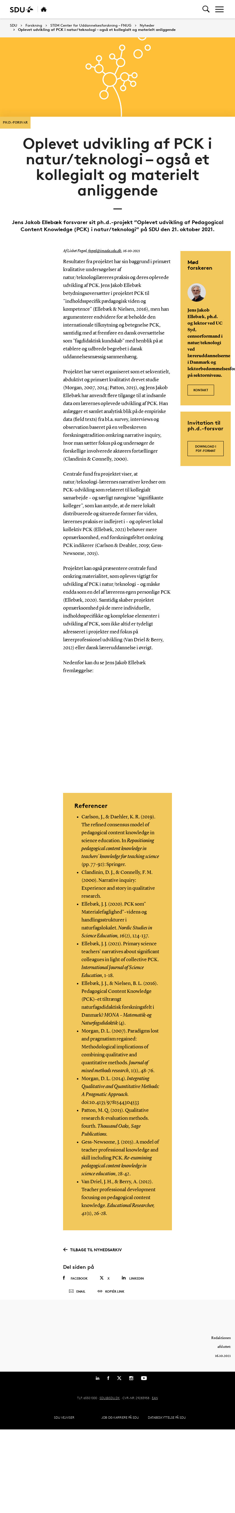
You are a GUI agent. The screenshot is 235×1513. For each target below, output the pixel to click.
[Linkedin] (98, 1383)
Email (77, 1294)
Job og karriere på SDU (120, 1422)
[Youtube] (144, 1383)
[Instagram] (131, 1383)
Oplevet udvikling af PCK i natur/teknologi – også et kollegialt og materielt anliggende (97, 30)
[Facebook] (108, 1383)
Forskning (33, 25)
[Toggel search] (206, 9)
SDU (13, 25)
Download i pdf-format (205, 448)
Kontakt (200, 388)
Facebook (75, 1278)
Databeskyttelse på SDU (167, 1422)
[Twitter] (119, 1383)
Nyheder (147, 25)
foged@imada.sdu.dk (104, 251)
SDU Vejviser (64, 1422)
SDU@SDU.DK (110, 1403)
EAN (155, 1403)
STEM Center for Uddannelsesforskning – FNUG (90, 25)
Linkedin (133, 1277)
